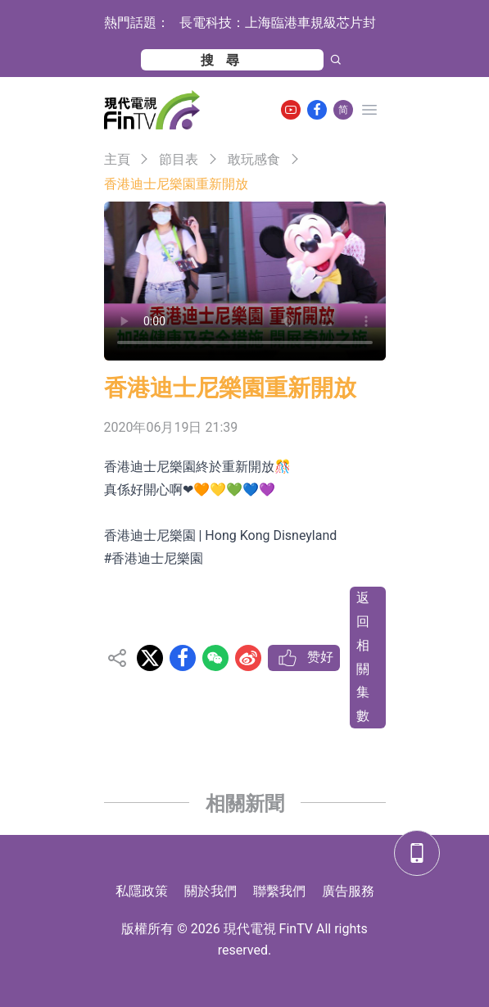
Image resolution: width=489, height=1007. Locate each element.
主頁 (117, 159)
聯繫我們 (279, 891)
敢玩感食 (254, 159)
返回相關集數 (362, 656)
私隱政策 (141, 891)
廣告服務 (348, 891)
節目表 (178, 159)
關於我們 (210, 891)
